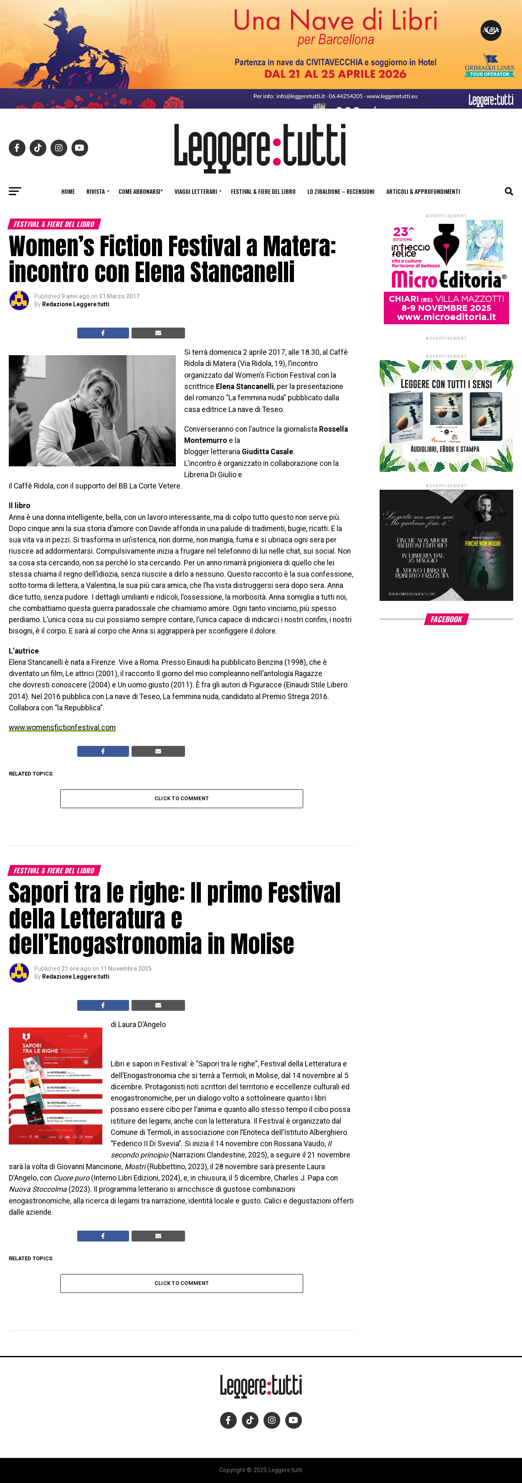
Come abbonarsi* (141, 191)
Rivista (95, 191)
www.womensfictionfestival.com (62, 727)
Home (68, 191)
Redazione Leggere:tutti (75, 304)
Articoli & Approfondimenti (423, 191)
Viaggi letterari (196, 191)
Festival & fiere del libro (263, 191)
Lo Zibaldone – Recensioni (341, 191)
